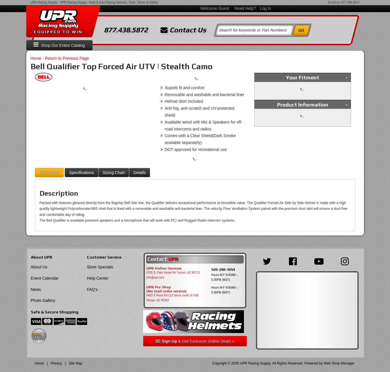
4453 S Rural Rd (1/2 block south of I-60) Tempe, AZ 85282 (172, 298)
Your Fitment (302, 77)
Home (36, 58)
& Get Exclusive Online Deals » (195, 341)
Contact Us (183, 30)
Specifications (81, 172)
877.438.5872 (350, 2)
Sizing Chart (114, 172)
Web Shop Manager (339, 363)
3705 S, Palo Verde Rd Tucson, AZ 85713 (173, 272)
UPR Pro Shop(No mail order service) (166, 289)
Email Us (334, 2)
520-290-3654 (223, 269)
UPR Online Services (164, 268)
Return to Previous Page (67, 58)
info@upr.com (155, 277)
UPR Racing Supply (44, 2)
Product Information (302, 105)
